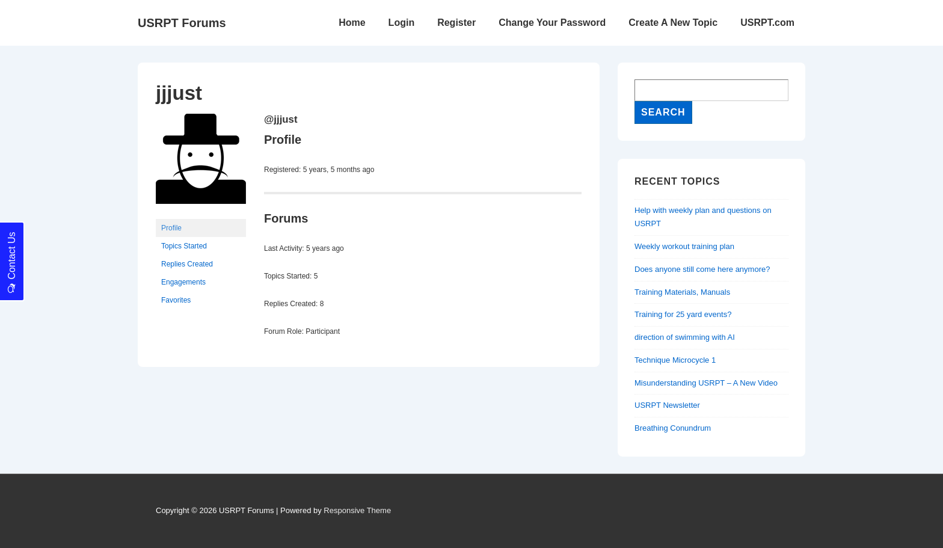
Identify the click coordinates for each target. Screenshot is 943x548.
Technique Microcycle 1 (675, 360)
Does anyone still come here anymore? (702, 269)
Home (352, 22)
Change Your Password (552, 22)
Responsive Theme (357, 510)
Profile (171, 228)
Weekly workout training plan (684, 246)
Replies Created (187, 264)
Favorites (176, 300)
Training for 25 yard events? (682, 314)
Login (402, 22)
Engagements (183, 282)
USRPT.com (767, 22)
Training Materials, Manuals (682, 292)
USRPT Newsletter (667, 405)
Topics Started (184, 246)
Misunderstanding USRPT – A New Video (706, 382)
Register (456, 22)
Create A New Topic (672, 22)
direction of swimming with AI (684, 337)
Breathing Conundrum (672, 428)
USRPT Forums (182, 22)
